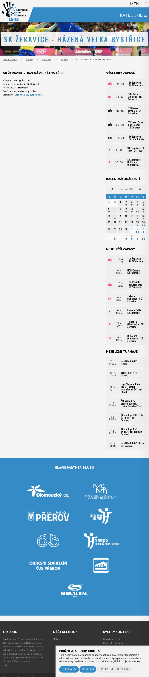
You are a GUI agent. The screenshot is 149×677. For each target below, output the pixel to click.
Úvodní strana (10, 59)
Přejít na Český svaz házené (29, 94)
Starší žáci (46, 59)
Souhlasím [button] (69, 669)
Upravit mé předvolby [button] (114, 669)
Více (5, 665)
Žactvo (29, 59)
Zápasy (64, 59)
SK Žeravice (58, 639)
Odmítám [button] (88, 669)
